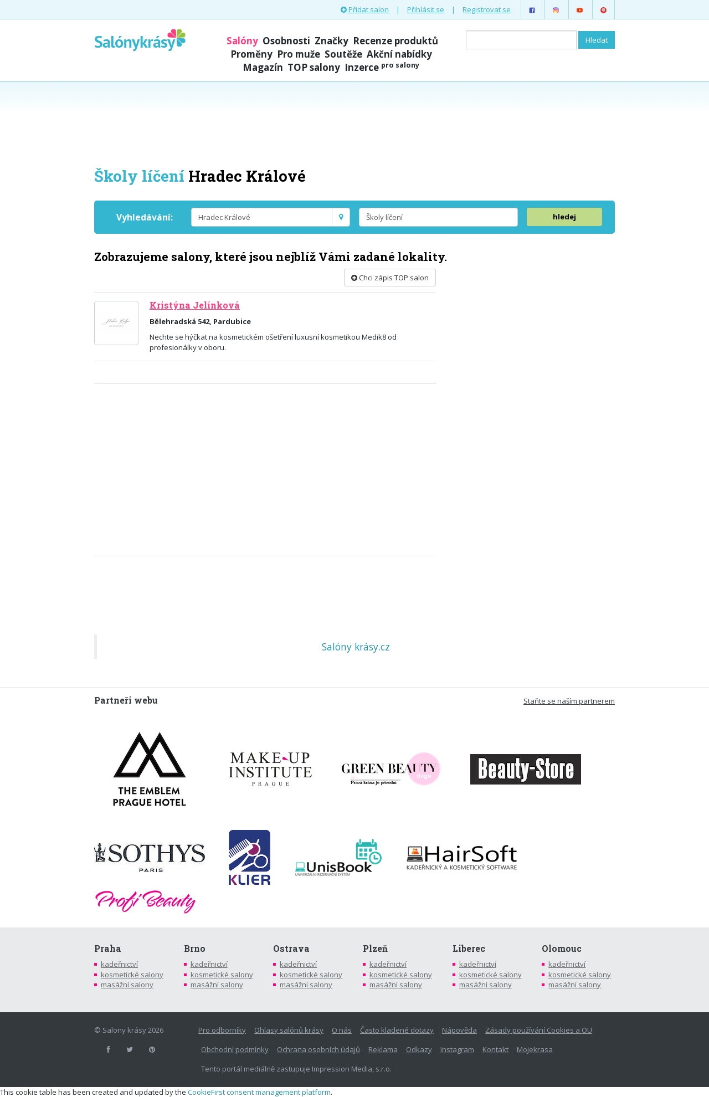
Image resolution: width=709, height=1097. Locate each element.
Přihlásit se (425, 9)
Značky (331, 40)
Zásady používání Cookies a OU (538, 1030)
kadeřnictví (119, 964)
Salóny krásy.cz (356, 646)
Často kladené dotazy (397, 1030)
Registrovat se (487, 9)
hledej (564, 217)
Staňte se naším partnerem (569, 701)
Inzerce (382, 67)
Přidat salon (365, 9)
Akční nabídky (399, 54)
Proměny (251, 54)
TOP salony (313, 67)
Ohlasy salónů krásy (288, 1030)
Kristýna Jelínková (195, 305)
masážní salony (127, 985)
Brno (194, 948)
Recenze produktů (395, 40)
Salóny (242, 40)
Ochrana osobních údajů (318, 1049)
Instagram (457, 1049)
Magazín (263, 67)
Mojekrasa (535, 1049)
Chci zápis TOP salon (390, 278)
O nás (342, 1030)
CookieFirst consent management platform (259, 1092)
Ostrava (291, 948)
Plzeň (375, 948)
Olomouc (562, 948)
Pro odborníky (222, 1030)
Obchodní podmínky (235, 1049)
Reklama (383, 1049)
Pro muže (298, 54)
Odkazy (419, 1049)
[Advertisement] (354, 123)
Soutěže (343, 54)
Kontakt (495, 1049)
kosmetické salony (132, 975)
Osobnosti (286, 40)
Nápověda (459, 1030)
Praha (107, 948)
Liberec (469, 948)
